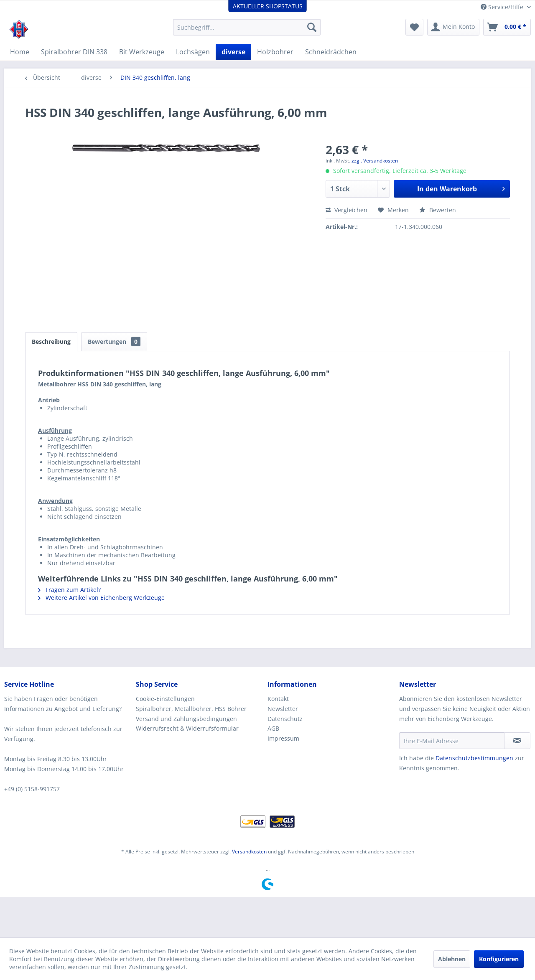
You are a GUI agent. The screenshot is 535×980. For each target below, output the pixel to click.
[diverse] (233, 52)
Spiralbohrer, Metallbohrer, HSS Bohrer (191, 709)
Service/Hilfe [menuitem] (503, 7)
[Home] (19, 52)
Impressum (283, 738)
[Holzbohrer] (275, 52)
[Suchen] (312, 27)
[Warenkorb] (507, 27)
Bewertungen (114, 341)
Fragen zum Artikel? (69, 590)
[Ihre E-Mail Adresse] (451, 740)
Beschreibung (51, 341)
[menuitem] (247, 27)
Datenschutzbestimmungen (474, 758)
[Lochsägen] (193, 52)
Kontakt (278, 699)
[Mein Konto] (453, 27)
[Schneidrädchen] (330, 52)
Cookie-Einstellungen (165, 699)
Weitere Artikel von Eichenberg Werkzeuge (101, 598)
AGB (273, 728)
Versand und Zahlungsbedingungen (186, 719)
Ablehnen (452, 959)
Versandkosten (249, 851)
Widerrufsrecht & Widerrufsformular (187, 728)
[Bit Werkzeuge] (141, 52)
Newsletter (283, 709)
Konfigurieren (499, 959)
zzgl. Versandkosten (375, 160)
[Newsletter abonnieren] (517, 740)
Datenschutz (285, 719)
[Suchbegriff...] (247, 27)
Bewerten (437, 210)
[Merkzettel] (414, 27)
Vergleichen (346, 210)
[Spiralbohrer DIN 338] (74, 52)
